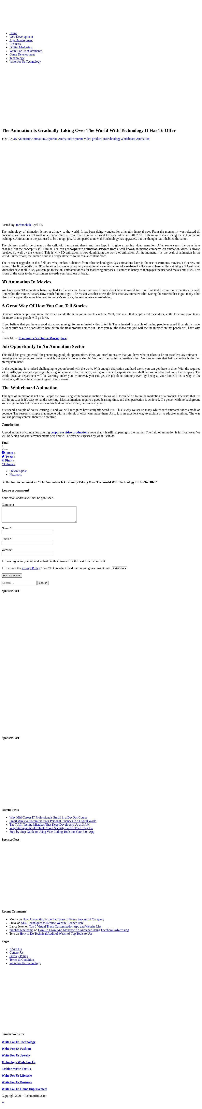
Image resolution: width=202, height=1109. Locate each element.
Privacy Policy (31, 571)
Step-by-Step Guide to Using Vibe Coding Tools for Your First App (51, 834)
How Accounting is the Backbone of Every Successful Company (63, 922)
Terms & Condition (21, 962)
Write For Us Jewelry (16, 1058)
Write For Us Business (17, 1085)
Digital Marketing (20, 47)
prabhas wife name (21, 933)
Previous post (18, 471)
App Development (21, 40)
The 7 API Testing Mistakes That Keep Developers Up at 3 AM (49, 827)
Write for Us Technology (25, 61)
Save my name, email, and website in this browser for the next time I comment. (56, 564)
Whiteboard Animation (135, 138)
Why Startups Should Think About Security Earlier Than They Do (51, 831)
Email (6, 542)
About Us (15, 952)
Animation (38, 138)
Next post (15, 474)
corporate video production (88, 138)
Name (6, 531)
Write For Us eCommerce (25, 51)
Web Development (21, 36)
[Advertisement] (101, 94)
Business (15, 43)
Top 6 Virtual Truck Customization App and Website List (65, 929)
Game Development (22, 54)
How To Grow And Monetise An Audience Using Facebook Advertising (83, 933)
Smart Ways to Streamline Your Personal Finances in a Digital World (52, 824)
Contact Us (16, 955)
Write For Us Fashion (16, 1051)
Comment (8, 504)
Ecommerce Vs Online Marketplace (42, 338)
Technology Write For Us (18, 1065)
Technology (16, 58)
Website (7, 552)
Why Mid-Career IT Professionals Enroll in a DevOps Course (48, 820)
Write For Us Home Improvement (24, 1092)
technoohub (23, 224)
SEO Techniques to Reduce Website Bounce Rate (52, 926)
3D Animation (22, 138)
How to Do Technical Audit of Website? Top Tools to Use (56, 936)
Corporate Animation (58, 138)
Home (13, 33)
